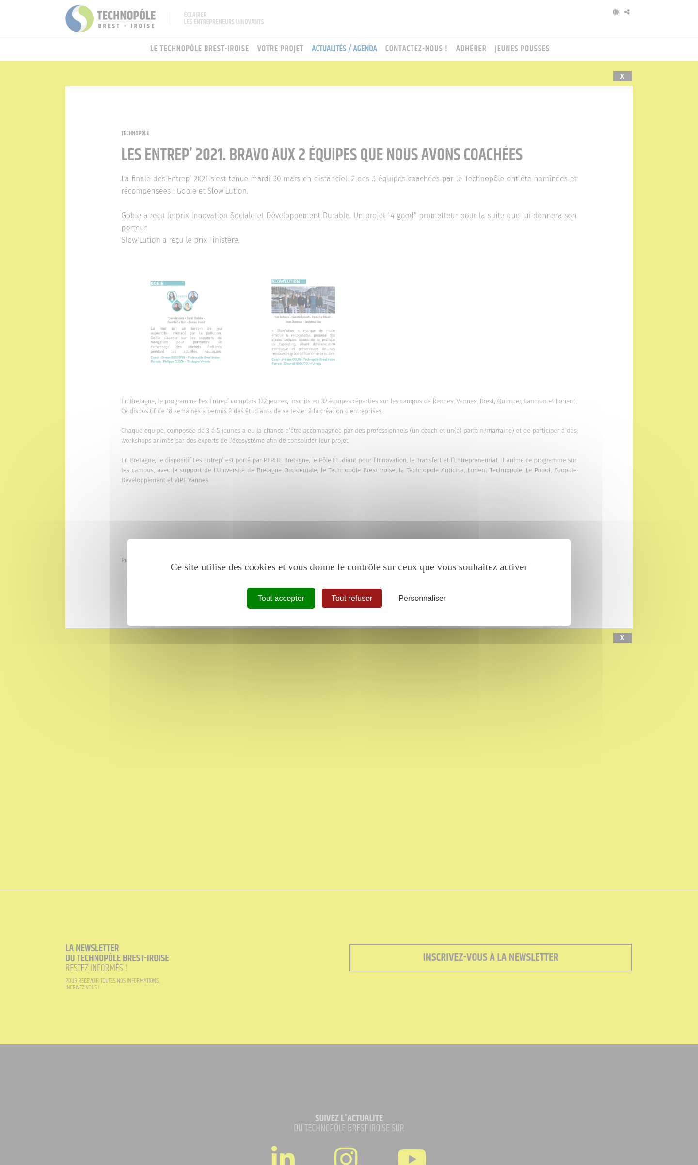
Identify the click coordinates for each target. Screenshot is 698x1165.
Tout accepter (281, 598)
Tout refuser (352, 598)
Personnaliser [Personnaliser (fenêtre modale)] (422, 598)
